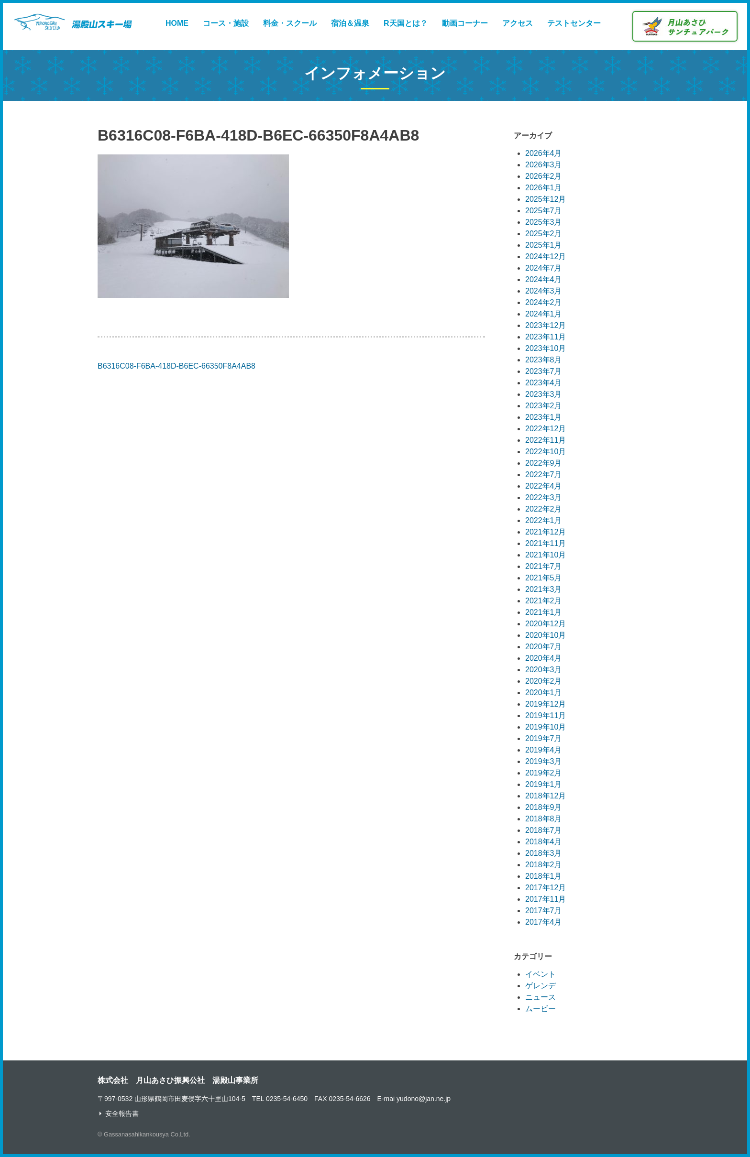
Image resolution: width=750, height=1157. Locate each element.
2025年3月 (543, 222)
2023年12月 (545, 325)
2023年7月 (543, 371)
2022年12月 (545, 429)
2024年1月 (543, 314)
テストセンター (574, 23)
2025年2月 (543, 233)
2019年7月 (543, 738)
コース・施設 (226, 23)
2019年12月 (545, 704)
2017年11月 (545, 899)
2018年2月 (543, 865)
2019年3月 (543, 761)
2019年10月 (545, 727)
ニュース (540, 997)
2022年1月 (543, 520)
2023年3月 (543, 394)
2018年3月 (543, 853)
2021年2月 (543, 601)
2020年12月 (545, 624)
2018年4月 (543, 842)
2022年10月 (545, 452)
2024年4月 (543, 279)
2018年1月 (543, 876)
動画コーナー (465, 23)
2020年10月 (545, 635)
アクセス (517, 23)
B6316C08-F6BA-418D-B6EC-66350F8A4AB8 (176, 366)
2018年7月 (543, 830)
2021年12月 (545, 532)
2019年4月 (543, 750)
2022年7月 (543, 474)
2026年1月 (543, 188)
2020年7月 (543, 647)
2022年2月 (543, 509)
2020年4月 (543, 658)
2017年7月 (543, 910)
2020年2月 (543, 681)
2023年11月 (545, 337)
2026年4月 (543, 153)
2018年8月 (543, 819)
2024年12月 (545, 256)
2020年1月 (543, 692)
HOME (176, 23)
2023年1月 (543, 417)
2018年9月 (543, 807)
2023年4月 (543, 383)
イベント (540, 974)
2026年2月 (543, 176)
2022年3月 (543, 497)
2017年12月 (545, 888)
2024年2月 (543, 302)
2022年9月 (543, 463)
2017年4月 (543, 922)
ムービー (540, 1008)
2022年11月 (545, 440)
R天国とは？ (406, 23)
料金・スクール (290, 23)
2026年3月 (543, 165)
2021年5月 (543, 578)
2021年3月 (543, 589)
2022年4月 (543, 486)
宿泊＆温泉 (350, 23)
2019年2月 (543, 773)
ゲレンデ (540, 986)
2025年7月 (543, 211)
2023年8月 (543, 360)
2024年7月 (543, 268)
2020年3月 (543, 670)
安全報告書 (122, 1113)
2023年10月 (545, 348)
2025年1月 (543, 245)
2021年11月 (545, 543)
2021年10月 (545, 555)
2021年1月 (543, 612)
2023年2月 (543, 406)
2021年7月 (543, 566)
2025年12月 (545, 199)
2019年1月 (543, 784)
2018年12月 (545, 796)
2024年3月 (543, 291)
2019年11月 (545, 715)
